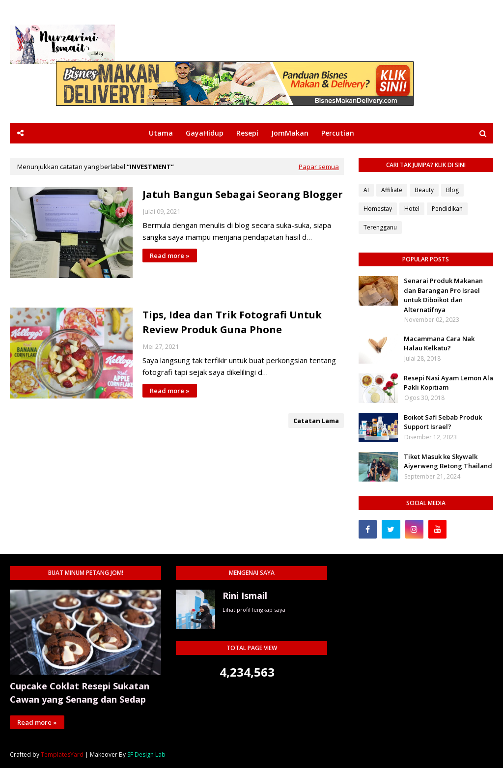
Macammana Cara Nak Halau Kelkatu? (439, 343)
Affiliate (391, 190)
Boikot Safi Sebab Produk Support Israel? (443, 422)
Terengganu (380, 227)
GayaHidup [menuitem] (205, 133)
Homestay (377, 208)
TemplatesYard (62, 754)
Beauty (424, 190)
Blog (452, 190)
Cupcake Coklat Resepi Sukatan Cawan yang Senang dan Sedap (79, 692)
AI (366, 190)
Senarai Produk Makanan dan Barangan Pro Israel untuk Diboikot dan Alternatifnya (443, 295)
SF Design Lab (146, 754)
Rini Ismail (245, 595)
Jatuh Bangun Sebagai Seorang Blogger (242, 194)
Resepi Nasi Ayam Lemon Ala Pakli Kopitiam (448, 382)
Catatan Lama (316, 420)
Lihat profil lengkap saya (254, 609)
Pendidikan (447, 208)
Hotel (411, 208)
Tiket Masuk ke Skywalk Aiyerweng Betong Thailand (448, 461)
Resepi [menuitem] (247, 133)
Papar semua (319, 166)
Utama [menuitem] (161, 133)
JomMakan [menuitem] (289, 133)
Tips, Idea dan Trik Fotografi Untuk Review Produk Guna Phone (232, 322)
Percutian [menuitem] (337, 133)
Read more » (170, 255)
